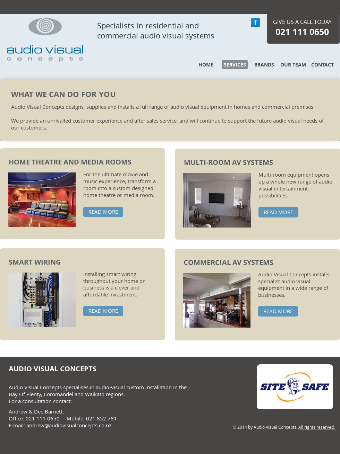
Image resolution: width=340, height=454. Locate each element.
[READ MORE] (103, 212)
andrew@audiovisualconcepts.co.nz (68, 425)
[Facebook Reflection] (255, 22)
